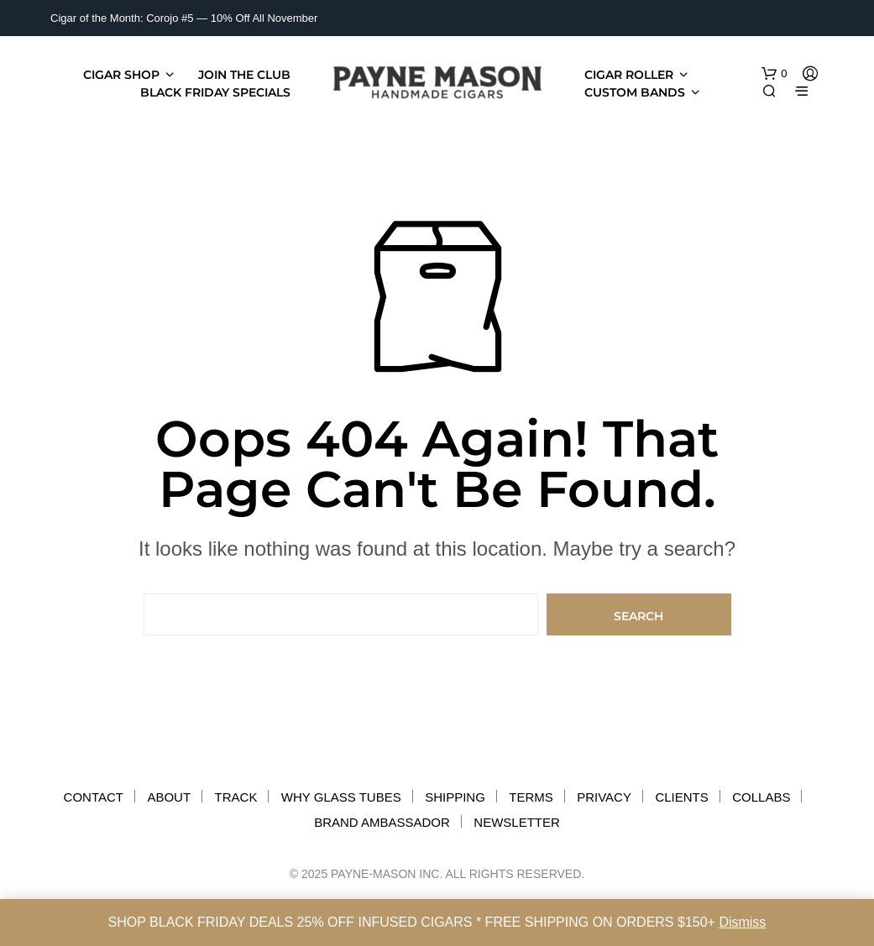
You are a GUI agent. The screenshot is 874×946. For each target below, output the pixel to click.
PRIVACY (604, 797)
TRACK (236, 797)
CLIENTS (681, 797)
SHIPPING (455, 797)
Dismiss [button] (742, 922)
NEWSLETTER (517, 822)
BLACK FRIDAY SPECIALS (215, 92)
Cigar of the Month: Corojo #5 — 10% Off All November (183, 18)
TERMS (531, 797)
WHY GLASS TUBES (341, 797)
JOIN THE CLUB (244, 74)
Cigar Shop (121, 74)
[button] (774, 73)
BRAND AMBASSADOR (382, 822)
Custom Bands (634, 92)
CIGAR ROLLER (628, 74)
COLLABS (761, 797)
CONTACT (93, 797)
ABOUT (169, 797)
